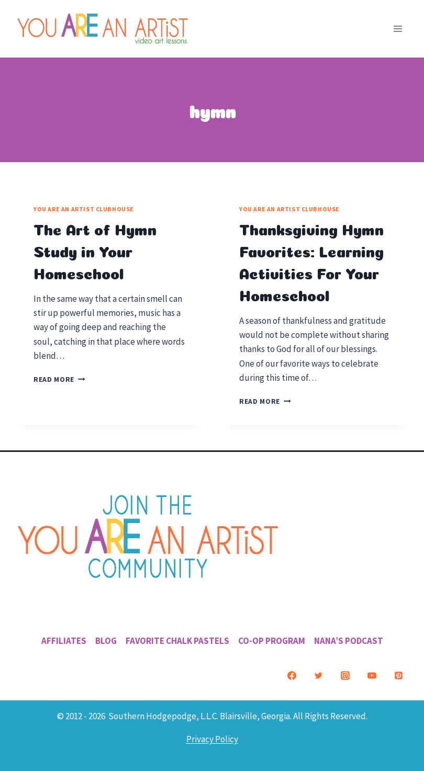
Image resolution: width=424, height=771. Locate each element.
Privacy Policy (212, 739)
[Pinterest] (398, 676)
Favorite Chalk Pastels (177, 641)
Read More (59, 379)
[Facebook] (291, 676)
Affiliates (63, 641)
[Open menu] (397, 28)
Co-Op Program (271, 641)
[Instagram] (345, 676)
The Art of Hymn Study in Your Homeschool (95, 250)
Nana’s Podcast (348, 641)
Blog (106, 641)
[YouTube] (372, 676)
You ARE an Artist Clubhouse (84, 209)
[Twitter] (318, 676)
